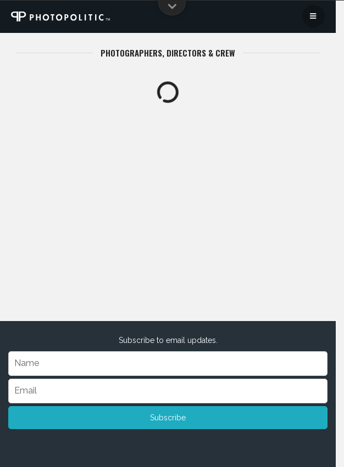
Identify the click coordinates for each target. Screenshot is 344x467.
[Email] (168, 391)
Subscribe (168, 417)
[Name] (168, 363)
